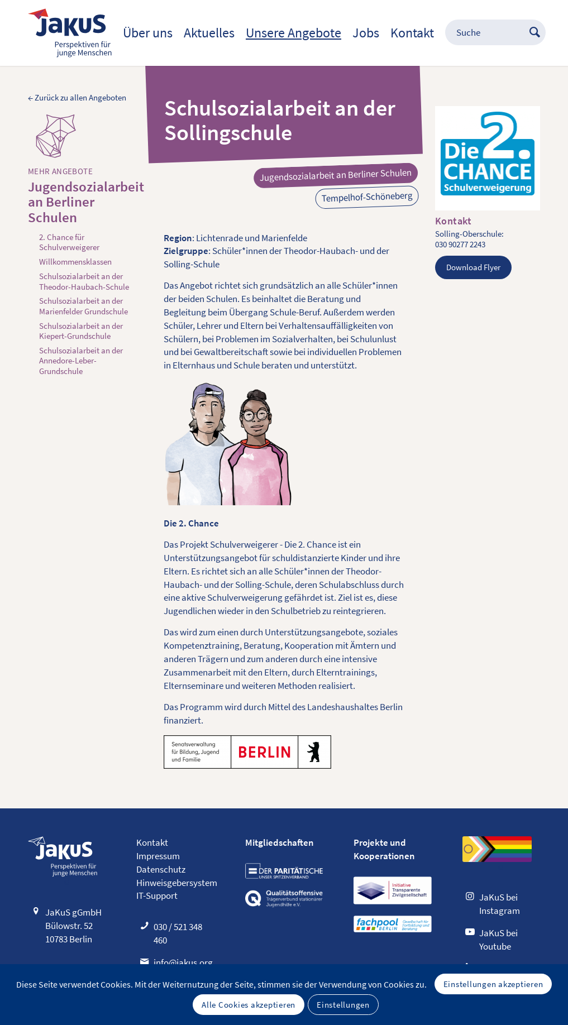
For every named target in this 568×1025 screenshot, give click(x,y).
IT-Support (157, 895)
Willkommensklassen (75, 262)
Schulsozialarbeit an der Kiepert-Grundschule (81, 331)
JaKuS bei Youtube (498, 939)
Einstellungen (343, 1004)
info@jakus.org (183, 962)
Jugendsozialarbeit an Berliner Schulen (80, 202)
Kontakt (152, 842)
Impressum (158, 856)
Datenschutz (160, 869)
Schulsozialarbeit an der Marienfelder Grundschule (83, 306)
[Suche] (490, 33)
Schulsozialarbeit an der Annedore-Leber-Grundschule (81, 361)
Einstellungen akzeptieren (493, 984)
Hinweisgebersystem (176, 882)
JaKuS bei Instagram (499, 904)
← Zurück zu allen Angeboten (77, 98)
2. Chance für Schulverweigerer (69, 242)
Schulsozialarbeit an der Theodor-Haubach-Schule (84, 281)
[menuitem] (147, 33)
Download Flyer (473, 267)
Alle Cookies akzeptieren (248, 1004)
